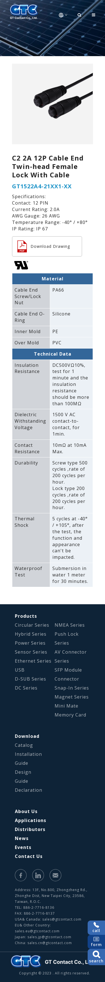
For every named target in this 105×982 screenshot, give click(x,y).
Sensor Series (31, 652)
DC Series (26, 688)
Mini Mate (66, 706)
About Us (26, 811)
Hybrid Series (30, 634)
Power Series (30, 643)
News (22, 838)
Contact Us (29, 856)
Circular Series (32, 625)
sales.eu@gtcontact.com (37, 931)
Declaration (28, 790)
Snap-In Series (72, 688)
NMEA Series (70, 625)
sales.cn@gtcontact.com (49, 942)
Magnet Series (72, 697)
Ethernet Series (33, 661)
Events (23, 847)
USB (20, 670)
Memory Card (70, 715)
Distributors (30, 829)
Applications (30, 820)
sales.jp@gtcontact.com (49, 937)
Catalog (24, 745)
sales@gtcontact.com (61, 919)
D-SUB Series (30, 679)
